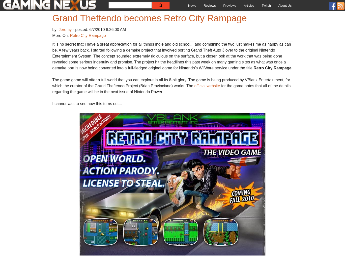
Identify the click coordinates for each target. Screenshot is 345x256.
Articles (249, 5)
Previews (229, 5)
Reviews (210, 5)
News (192, 5)
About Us (284, 5)
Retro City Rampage (88, 35)
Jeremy (66, 30)
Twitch (266, 5)
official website (207, 86)
